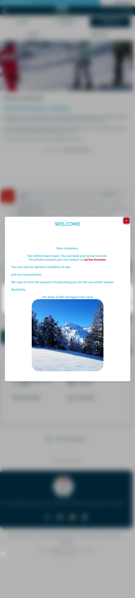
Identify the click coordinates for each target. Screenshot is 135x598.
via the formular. (94, 259)
